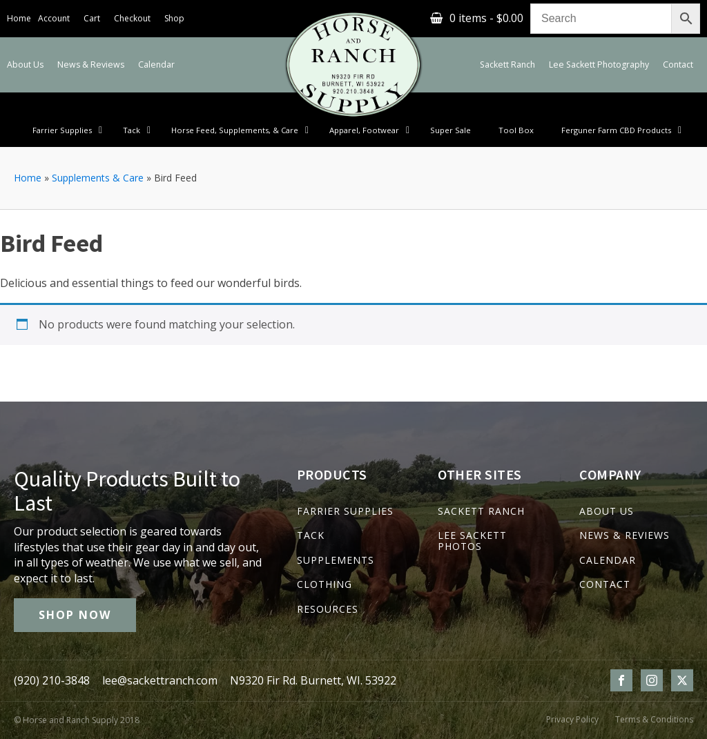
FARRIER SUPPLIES (345, 511)
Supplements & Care (98, 177)
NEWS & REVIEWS (624, 535)
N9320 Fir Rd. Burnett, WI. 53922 (313, 680)
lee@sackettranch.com (159, 680)
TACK (311, 535)
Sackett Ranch (507, 64)
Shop (174, 18)
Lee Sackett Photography (599, 64)
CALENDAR (607, 560)
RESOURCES (327, 609)
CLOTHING (324, 584)
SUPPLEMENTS (335, 560)
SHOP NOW (75, 614)
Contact (678, 64)
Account (54, 18)
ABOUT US (606, 511)
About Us (25, 64)
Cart (92, 18)
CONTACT (604, 584)
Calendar (156, 64)
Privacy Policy (572, 719)
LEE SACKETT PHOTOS (472, 540)
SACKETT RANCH (481, 511)
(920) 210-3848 (52, 680)
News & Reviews (90, 64)
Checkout (132, 18)
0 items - (486, 18)
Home (19, 18)
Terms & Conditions (654, 719)
